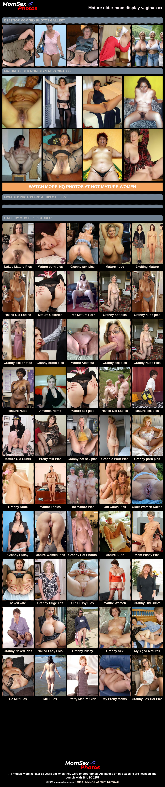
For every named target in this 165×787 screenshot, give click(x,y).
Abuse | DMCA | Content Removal (97, 781)
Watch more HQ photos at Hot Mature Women (82, 186)
